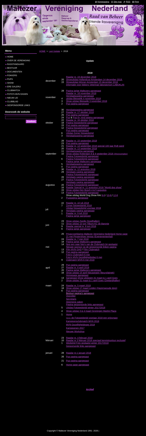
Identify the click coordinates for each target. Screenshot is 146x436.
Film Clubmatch (91, 249)
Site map (118, 1)
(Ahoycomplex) (97, 154)
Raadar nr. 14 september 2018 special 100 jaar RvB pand (95, 146)
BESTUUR (12, 68)
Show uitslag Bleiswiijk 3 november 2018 (86, 101)
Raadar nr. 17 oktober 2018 (80, 112)
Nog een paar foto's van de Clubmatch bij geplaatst (91, 244)
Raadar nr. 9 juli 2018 (77, 213)
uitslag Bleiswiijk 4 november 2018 (83, 98)
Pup (68, 117)
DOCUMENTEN (14, 71)
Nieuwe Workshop (75, 331)
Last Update (54, 51)
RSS (128, 1)
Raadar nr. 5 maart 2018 (78, 285)
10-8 (109, 195)
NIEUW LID (12, 98)
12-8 (115, 195)
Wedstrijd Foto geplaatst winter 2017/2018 (87, 343)
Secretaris (71, 299)
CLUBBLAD (12, 101)
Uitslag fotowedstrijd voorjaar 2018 (83, 208)
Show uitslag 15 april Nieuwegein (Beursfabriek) (90, 272)
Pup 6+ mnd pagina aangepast (88, 117)
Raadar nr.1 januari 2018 (78, 353)
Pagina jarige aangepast (78, 216)
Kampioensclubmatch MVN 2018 (82, 321)
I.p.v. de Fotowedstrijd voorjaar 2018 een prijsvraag (91, 318)
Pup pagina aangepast (77, 103)
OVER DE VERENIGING (18, 60)
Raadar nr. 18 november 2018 (81, 93)
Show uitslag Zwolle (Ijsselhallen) (83, 221)
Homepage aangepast (77, 275)
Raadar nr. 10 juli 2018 (77, 203)
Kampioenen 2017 (75, 328)
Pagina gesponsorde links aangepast (84, 304)
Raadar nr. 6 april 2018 (77, 267)
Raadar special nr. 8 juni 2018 (81, 226)
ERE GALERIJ (14, 86)
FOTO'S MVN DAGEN (17, 94)
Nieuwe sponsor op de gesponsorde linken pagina (91, 247)
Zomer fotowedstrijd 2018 (79, 205)
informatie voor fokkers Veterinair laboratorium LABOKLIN (95, 84)
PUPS (10, 79)
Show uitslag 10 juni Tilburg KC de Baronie (87, 223)
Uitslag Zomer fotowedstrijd (80, 133)
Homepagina (103, 1)
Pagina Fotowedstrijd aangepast (82, 156)
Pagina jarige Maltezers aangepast (83, 90)
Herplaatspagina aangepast (80, 109)
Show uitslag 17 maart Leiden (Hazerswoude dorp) (91, 288)
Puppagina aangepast (77, 198)
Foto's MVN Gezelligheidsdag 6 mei (84, 257)
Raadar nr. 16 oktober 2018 (80, 120)
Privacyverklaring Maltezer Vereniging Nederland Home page (97, 234)
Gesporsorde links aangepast (81, 346)
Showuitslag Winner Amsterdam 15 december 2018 (92, 82)
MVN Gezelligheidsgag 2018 (80, 324)
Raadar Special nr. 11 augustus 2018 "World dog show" (94, 187)
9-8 (103, 195)
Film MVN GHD (74, 249)
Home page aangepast (77, 364)
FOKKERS (12, 75)
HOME (42, 51)
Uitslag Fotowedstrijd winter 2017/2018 (85, 307)
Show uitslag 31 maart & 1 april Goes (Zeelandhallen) (93, 280)
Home (69, 314)
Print (137, 1)
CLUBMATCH (13, 90)
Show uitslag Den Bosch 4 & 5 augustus (86, 190)
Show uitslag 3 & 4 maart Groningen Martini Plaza (91, 311)
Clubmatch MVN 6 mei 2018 (80, 260)
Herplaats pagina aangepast (80, 172)
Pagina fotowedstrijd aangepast (82, 122)
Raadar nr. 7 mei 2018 (77, 239)
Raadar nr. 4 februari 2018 (79, 337)
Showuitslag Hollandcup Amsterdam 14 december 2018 (94, 79)
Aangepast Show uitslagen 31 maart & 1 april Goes (92, 278)
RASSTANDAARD (15, 64)
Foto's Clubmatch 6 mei (78, 254)
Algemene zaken (74, 302)
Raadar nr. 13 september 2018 (81, 148)
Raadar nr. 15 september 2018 (81, 140)
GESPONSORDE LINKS (18, 105)
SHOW (10, 83)
